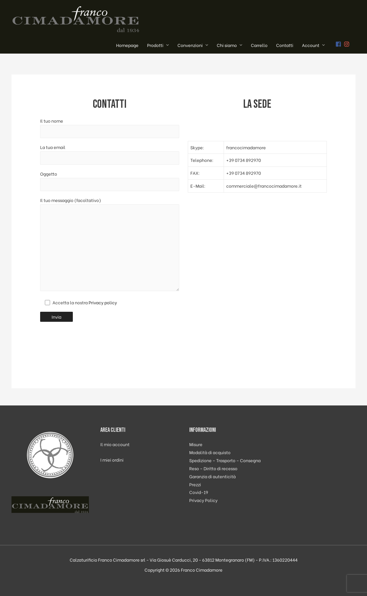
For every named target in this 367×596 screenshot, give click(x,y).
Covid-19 (198, 492)
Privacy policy (103, 302)
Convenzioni (190, 45)
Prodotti (155, 45)
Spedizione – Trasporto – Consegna (225, 460)
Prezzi (195, 484)
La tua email (109, 154)
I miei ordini (112, 459)
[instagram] (347, 44)
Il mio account (115, 444)
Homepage (127, 45)
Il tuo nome (109, 127)
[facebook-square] (339, 44)
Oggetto (109, 180)
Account (310, 45)
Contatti (284, 45)
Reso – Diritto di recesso (213, 468)
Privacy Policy (203, 500)
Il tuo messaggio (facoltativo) (109, 245)
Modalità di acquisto (210, 452)
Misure (195, 444)
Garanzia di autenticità (212, 476)
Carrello (259, 45)
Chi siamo (227, 45)
